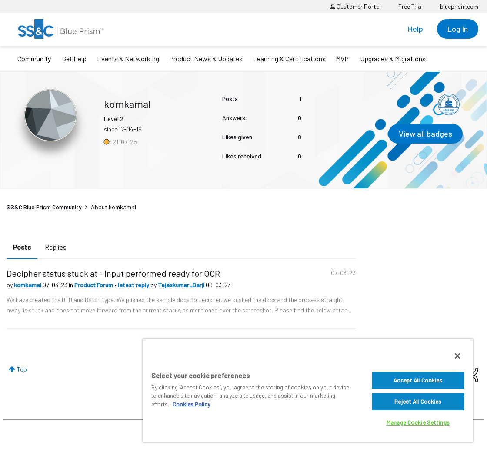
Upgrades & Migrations (393, 58)
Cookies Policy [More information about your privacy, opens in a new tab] (191, 404)
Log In (457, 29)
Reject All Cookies (417, 401)
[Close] (457, 355)
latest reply (134, 284)
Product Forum (94, 284)
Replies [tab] (56, 247)
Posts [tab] (22, 247)
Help (415, 29)
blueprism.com (459, 6)
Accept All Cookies (418, 380)
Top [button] (22, 369)
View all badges (425, 133)
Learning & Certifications (289, 58)
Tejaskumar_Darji (182, 284)
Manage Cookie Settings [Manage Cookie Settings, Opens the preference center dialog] (418, 422)
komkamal (28, 284)
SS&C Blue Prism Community (44, 207)
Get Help (74, 58)
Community (34, 58)
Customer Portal (355, 6)
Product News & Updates (206, 58)
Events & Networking (128, 58)
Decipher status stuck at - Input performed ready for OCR (113, 273)
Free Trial (410, 6)
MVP (342, 58)
